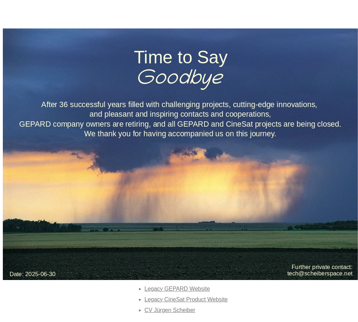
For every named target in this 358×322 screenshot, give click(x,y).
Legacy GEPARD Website (177, 289)
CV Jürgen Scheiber (170, 310)
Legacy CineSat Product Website (186, 299)
